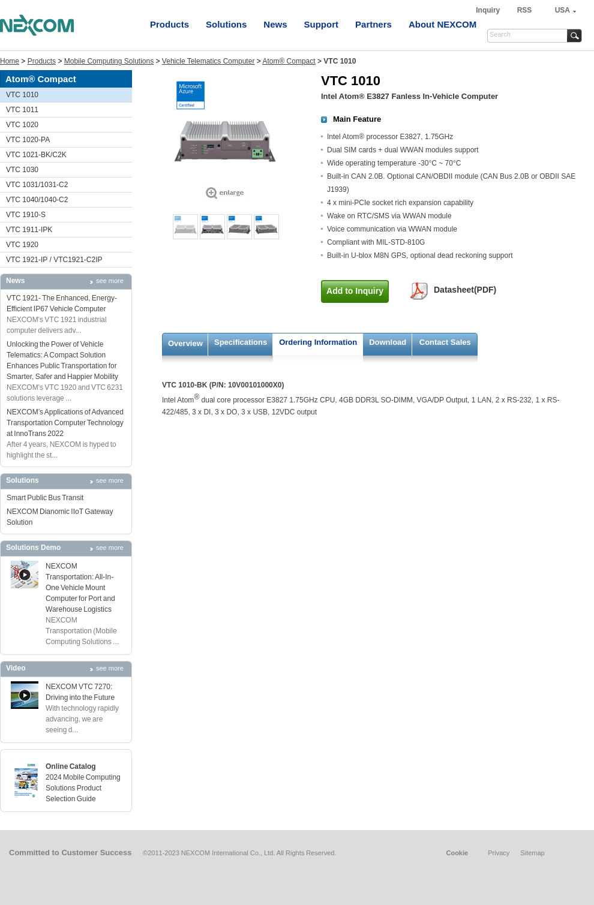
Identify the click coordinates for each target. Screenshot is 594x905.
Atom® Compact (288, 61)
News (275, 24)
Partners (373, 24)
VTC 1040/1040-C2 (37, 200)
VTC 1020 (22, 125)
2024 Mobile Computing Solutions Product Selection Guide (83, 788)
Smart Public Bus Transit (45, 498)
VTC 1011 (22, 110)
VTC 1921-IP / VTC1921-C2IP (54, 259)
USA (562, 10)
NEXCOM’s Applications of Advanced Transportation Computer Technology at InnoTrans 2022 (65, 423)
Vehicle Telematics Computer (208, 61)
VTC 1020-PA (28, 140)
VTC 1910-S (26, 215)
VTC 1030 (22, 170)
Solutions (226, 24)
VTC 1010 (22, 95)
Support (321, 24)
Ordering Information (318, 342)
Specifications (240, 342)
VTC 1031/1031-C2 (37, 185)
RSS (524, 10)
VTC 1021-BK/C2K (36, 155)
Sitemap (532, 852)
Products (169, 24)
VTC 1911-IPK (29, 230)
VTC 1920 (22, 244)
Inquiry (489, 10)
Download (387, 342)
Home (9, 61)
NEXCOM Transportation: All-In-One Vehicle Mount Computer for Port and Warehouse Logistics (80, 588)
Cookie (457, 852)
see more (110, 280)
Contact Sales (445, 342)
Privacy (498, 852)
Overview (185, 343)
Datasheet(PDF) (465, 289)
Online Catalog (71, 766)
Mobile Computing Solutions (109, 61)
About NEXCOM (442, 24)
